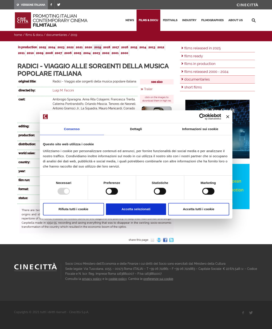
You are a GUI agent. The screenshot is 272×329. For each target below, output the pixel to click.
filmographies (212, 20)
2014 (142, 47)
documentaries (56, 35)
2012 (160, 47)
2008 (49, 53)
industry (189, 20)
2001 (115, 53)
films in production (200, 64)
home (18, 35)
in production (27, 47)
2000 (124, 53)
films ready (193, 56)
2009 (39, 53)
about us (235, 20)
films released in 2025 (202, 48)
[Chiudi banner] (227, 116)
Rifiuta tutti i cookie (73, 209)
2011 (21, 53)
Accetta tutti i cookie (198, 209)
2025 (42, 47)
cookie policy (118, 279)
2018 (106, 47)
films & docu (148, 20)
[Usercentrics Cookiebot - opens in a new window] (202, 116)
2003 (96, 53)
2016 (124, 47)
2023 (60, 47)
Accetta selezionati (136, 209)
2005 (77, 53)
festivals (170, 20)
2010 (30, 53)
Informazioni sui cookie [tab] (200, 129)
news (129, 20)
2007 (58, 53)
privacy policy (92, 279)
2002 (105, 53)
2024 (51, 47)
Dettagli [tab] (136, 129)
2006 (68, 53)
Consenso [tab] (72, 129)
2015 (133, 47)
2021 (79, 47)
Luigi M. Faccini (63, 90)
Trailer (148, 89)
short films (193, 87)
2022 (70, 47)
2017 (115, 47)
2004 (87, 53)
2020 (88, 47)
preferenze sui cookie (158, 279)
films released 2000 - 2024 (206, 71)
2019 (74, 35)
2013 (151, 47)
